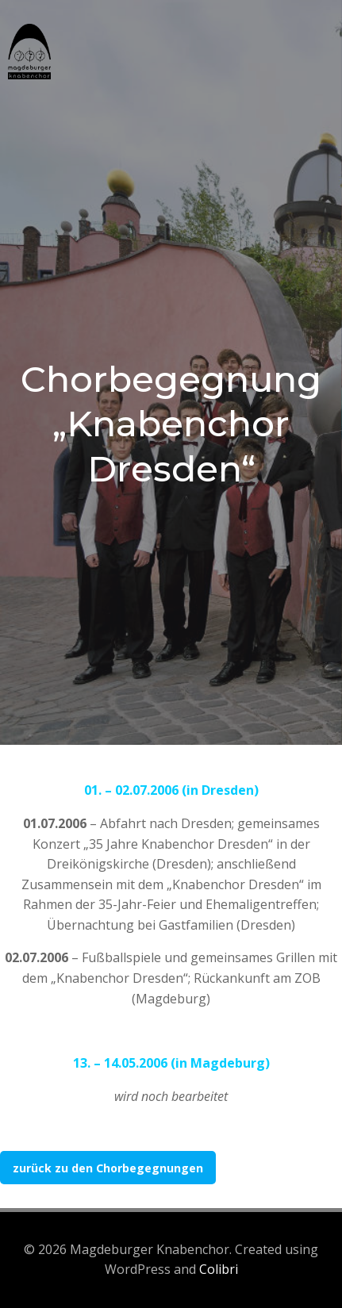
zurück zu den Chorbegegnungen (108, 1168)
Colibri (218, 1269)
